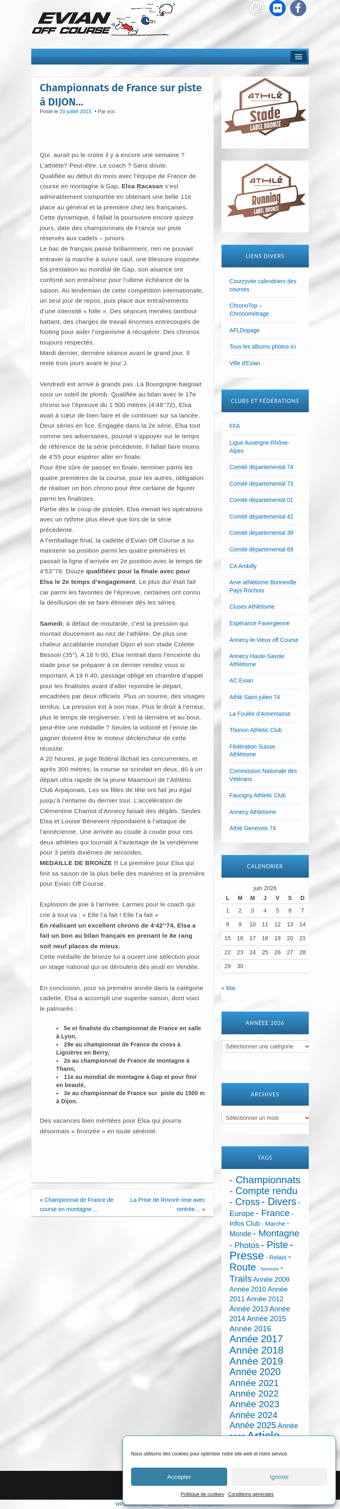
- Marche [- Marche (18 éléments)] (273, 1224)
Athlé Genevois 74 (253, 828)
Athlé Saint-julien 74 (255, 697)
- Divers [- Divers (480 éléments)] (278, 1201)
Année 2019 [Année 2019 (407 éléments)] (256, 1361)
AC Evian (241, 680)
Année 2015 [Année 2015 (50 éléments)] (266, 1319)
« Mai (228, 988)
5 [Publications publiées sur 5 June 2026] (277, 910)
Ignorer (279, 1476)
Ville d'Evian (245, 363)
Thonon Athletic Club (256, 730)
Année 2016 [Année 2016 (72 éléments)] (250, 1328)
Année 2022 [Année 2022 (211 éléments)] (254, 1393)
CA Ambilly (243, 566)
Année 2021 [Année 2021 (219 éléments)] (254, 1383)
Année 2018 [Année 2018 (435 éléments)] (257, 1350)
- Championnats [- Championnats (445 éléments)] (265, 1179)
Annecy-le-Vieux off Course (264, 640)
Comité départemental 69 (261, 549)
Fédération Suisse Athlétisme (252, 750)
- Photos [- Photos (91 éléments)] (245, 1245)
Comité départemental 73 (261, 483)
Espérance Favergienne (260, 623)
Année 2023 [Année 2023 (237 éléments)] (255, 1404)
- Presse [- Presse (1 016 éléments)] (261, 1250)
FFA (235, 426)
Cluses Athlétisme (252, 606)
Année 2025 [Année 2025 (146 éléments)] (253, 1425)
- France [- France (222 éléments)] (273, 1213)
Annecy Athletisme (253, 812)
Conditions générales (251, 1494)
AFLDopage (245, 330)
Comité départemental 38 (261, 533)
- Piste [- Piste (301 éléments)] (274, 1245)
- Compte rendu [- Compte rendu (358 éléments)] (264, 1190)
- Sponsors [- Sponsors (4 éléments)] (268, 1268)
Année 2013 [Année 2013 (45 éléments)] (249, 1309)
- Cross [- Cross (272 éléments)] (245, 1202)
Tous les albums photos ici (263, 346)
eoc (111, 111)
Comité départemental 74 (261, 467)
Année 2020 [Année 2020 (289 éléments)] (255, 1372)
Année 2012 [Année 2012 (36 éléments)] (264, 1299)
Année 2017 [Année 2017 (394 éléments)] (256, 1338)
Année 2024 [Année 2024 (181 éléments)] (254, 1415)
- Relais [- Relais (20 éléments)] (276, 1257)
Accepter (179, 1476)
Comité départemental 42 (261, 516)
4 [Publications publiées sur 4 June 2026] (265, 910)
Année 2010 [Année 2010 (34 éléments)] (248, 1289)
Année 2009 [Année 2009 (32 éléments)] (271, 1279)
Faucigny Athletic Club (258, 795)
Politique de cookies (202, 1494)
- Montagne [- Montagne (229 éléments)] (276, 1233)
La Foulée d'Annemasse (260, 713)
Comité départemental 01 (261, 500)
